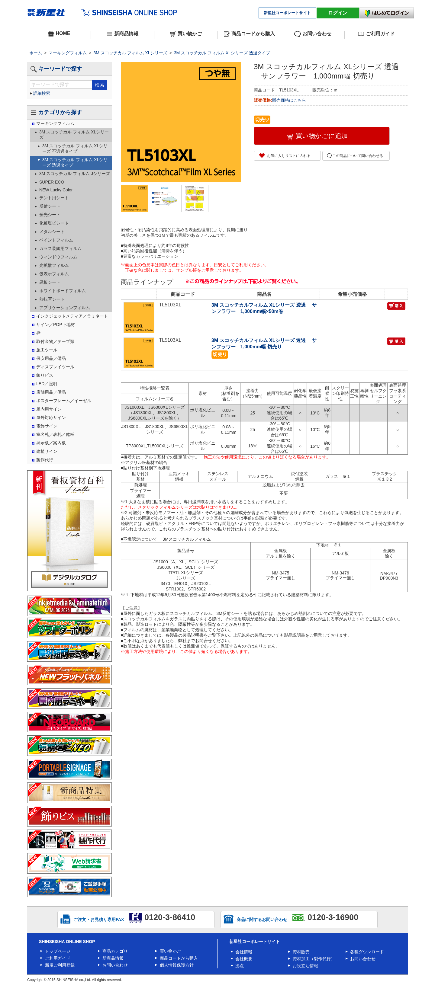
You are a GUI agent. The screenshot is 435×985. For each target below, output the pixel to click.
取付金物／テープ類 (55, 341)
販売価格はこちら (289, 100)
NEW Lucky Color (55, 189)
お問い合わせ (312, 34)
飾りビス (44, 375)
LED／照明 (46, 383)
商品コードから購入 (249, 34)
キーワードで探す (56, 69)
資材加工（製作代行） (314, 958)
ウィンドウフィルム (58, 256)
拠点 (239, 965)
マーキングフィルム (68, 52)
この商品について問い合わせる (357, 156)
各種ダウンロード (367, 951)
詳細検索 (41, 93)
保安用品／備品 (51, 358)
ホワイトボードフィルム (62, 290)
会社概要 (243, 958)
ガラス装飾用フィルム (60, 248)
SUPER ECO (51, 182)
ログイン (337, 12)
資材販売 (301, 951)
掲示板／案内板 (51, 442)
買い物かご (186, 34)
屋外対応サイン (51, 417)
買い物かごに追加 (322, 135)
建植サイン (46, 451)
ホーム (35, 52)
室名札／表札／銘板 (55, 434)
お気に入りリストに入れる (289, 156)
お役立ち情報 (305, 965)
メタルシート (52, 231)
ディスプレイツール (55, 366)
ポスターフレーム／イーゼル (63, 400)
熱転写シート (52, 299)
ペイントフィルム (56, 240)
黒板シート (49, 282)
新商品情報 (122, 34)
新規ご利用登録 (60, 965)
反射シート (49, 206)
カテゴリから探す (56, 112)
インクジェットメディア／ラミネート (72, 316)
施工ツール (46, 349)
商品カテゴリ (115, 951)
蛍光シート (49, 214)
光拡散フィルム (54, 265)
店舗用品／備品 (51, 392)
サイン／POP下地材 (55, 324)
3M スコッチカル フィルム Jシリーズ (74, 173)
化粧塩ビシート (54, 223)
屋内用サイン (49, 409)
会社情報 (243, 951)
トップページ (57, 951)
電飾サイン (46, 426)
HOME (59, 34)
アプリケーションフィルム (64, 307)
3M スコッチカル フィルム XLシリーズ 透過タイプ (222, 52)
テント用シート (54, 197)
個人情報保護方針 (177, 965)
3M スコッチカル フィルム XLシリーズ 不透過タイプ (75, 148)
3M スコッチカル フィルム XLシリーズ (130, 52)
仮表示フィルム (54, 273)
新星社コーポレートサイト (287, 13)
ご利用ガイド (376, 34)
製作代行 (44, 459)
